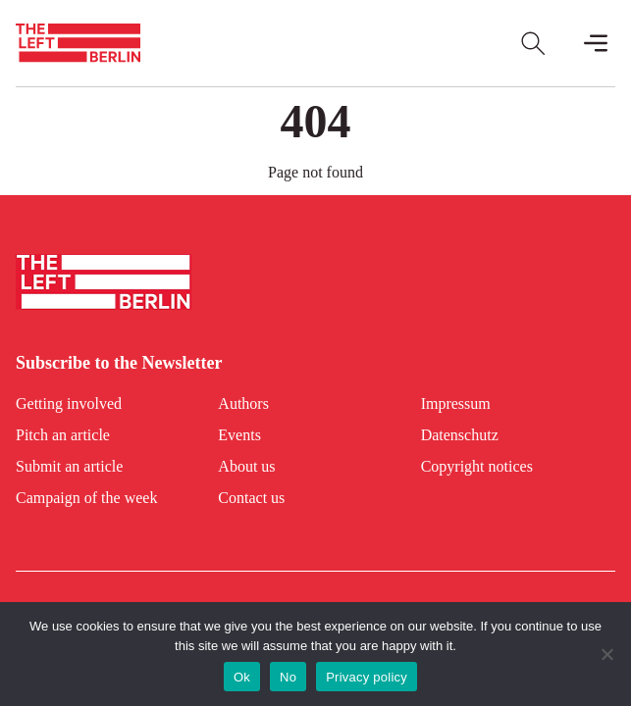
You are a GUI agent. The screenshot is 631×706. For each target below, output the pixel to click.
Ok (242, 677)
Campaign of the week (86, 497)
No (288, 677)
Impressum (456, 403)
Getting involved (69, 403)
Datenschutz (460, 435)
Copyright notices (477, 466)
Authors (243, 403)
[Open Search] (533, 43)
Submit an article (69, 466)
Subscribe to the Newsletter (119, 363)
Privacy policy (366, 677)
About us (246, 466)
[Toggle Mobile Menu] (595, 43)
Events (239, 435)
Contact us (251, 497)
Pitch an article (63, 435)
